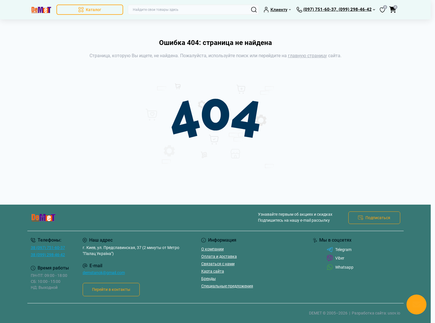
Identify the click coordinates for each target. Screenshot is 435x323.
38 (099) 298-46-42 (48, 254)
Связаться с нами (218, 264)
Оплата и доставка (219, 256)
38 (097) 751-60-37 (48, 247)
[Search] (254, 10)
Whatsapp (340, 267)
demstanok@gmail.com (104, 272)
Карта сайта (212, 271)
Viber (335, 258)
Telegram (339, 249)
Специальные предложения (227, 286)
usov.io (394, 313)
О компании (212, 249)
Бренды (208, 278)
